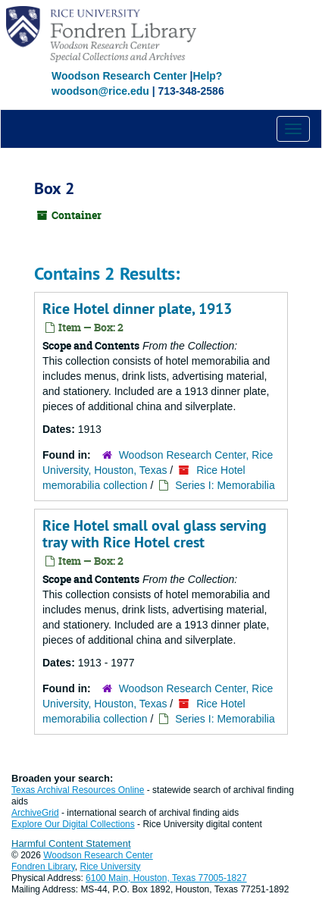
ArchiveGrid (35, 812)
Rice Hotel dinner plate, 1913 (137, 308)
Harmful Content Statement (71, 843)
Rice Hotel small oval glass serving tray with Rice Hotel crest (154, 534)
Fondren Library (43, 866)
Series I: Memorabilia (225, 485)
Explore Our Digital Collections (73, 824)
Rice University (110, 866)
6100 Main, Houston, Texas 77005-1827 (166, 878)
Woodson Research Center (119, 76)
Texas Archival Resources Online (77, 790)
